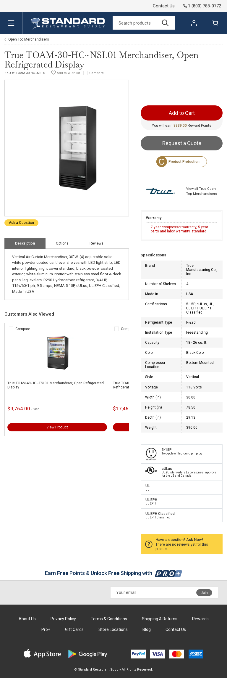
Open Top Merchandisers (28, 39)
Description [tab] (25, 243)
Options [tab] (62, 243)
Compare (96, 73)
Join (204, 593)
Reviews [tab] (96, 243)
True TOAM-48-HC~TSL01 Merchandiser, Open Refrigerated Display (55, 385)
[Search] (144, 23)
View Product (57, 427)
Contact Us (164, 6)
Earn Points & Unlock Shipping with (113, 573)
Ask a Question (21, 223)
